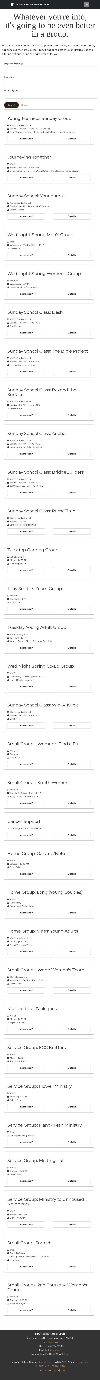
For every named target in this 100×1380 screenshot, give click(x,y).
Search (11, 105)
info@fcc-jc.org (54, 1350)
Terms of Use (42, 1366)
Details (72, 138)
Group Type (11, 90)
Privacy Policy (57, 1366)
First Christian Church (30, 4)
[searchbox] (20, 69)
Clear (24, 105)
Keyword (9, 77)
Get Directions (50, 1342)
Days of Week (13, 63)
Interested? (26, 138)
